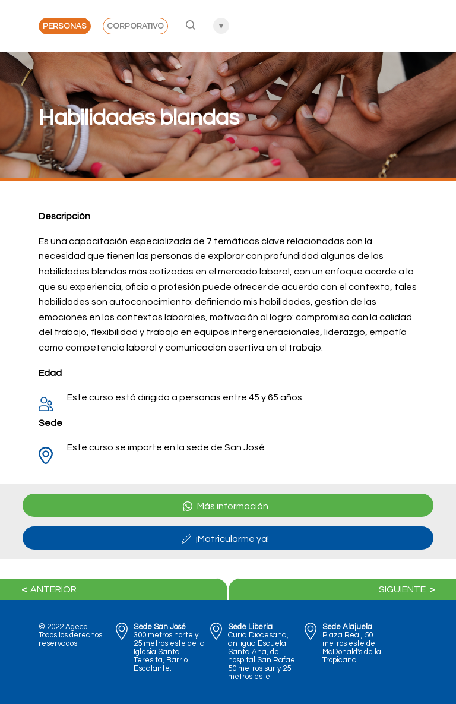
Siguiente (408, 589)
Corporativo (135, 26)
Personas (65, 26)
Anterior (47, 589)
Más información (225, 506)
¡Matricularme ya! (225, 539)
